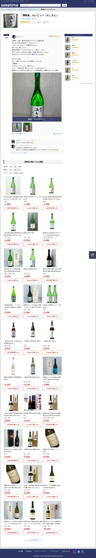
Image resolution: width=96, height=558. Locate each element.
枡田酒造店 (28, 19)
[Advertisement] (78, 98)
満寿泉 (34, 19)
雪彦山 (73, 45)
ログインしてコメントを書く (19, 152)
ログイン (86, 1)
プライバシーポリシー (40, 551)
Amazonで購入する (33, 208)
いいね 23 (15, 133)
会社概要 (20, 551)
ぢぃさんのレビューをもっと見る (85, 83)
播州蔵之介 (19, 140)
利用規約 (28, 551)
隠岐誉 (73, 53)
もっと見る (33, 540)
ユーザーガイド (54, 551)
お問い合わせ (66, 551)
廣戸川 (73, 37)
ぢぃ (17, 145)
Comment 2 (57, 133)
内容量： (6, 166)
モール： (6, 173)
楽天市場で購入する (13, 208)
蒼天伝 (73, 75)
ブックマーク (24, 133)
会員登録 (92, 1)
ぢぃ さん (19, 36)
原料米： (6, 169)
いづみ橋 (74, 60)
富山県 (22, 19)
